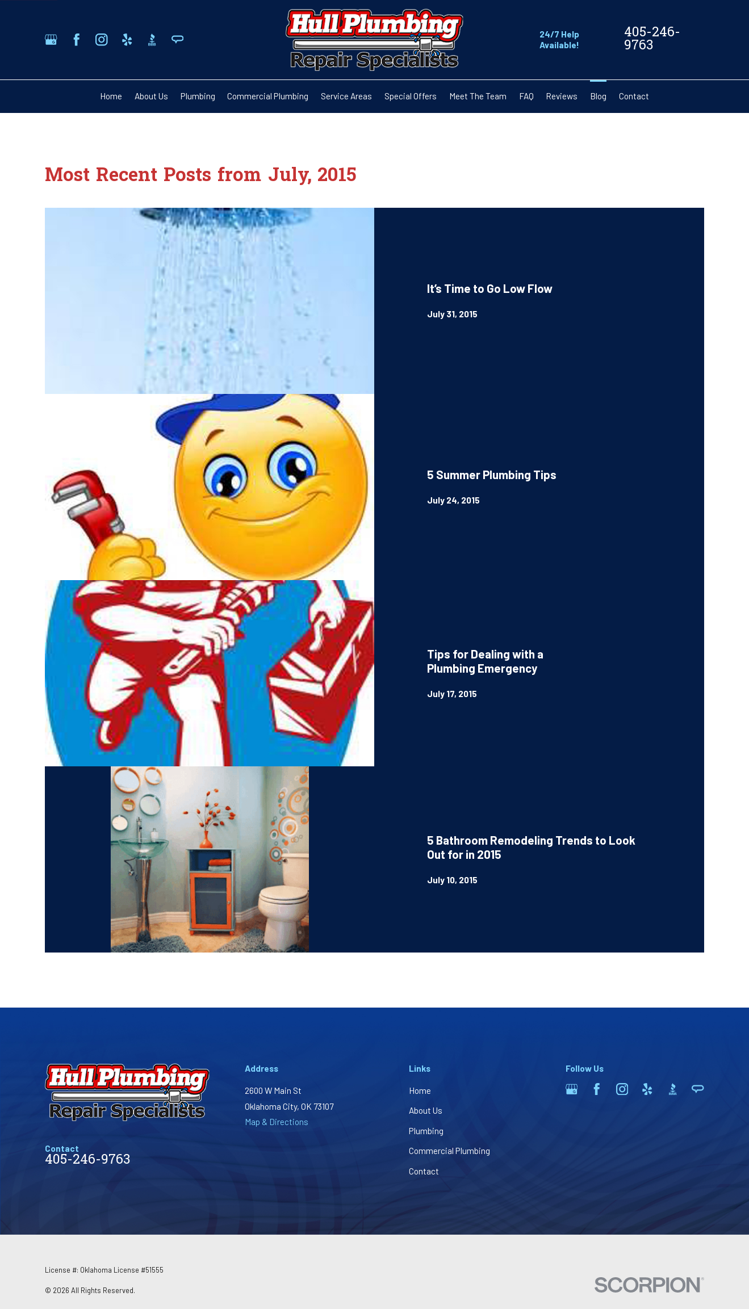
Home (420, 1090)
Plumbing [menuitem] (198, 96)
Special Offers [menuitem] (410, 96)
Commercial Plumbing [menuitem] (267, 96)
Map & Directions (276, 1122)
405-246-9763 (652, 40)
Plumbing (426, 1131)
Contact (424, 1171)
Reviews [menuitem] (562, 96)
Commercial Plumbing (449, 1151)
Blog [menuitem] (598, 96)
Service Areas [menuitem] (346, 96)
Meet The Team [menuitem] (478, 96)
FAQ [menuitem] (526, 96)
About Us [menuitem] (151, 96)
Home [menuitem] (111, 96)
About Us (425, 1110)
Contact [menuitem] (634, 96)
